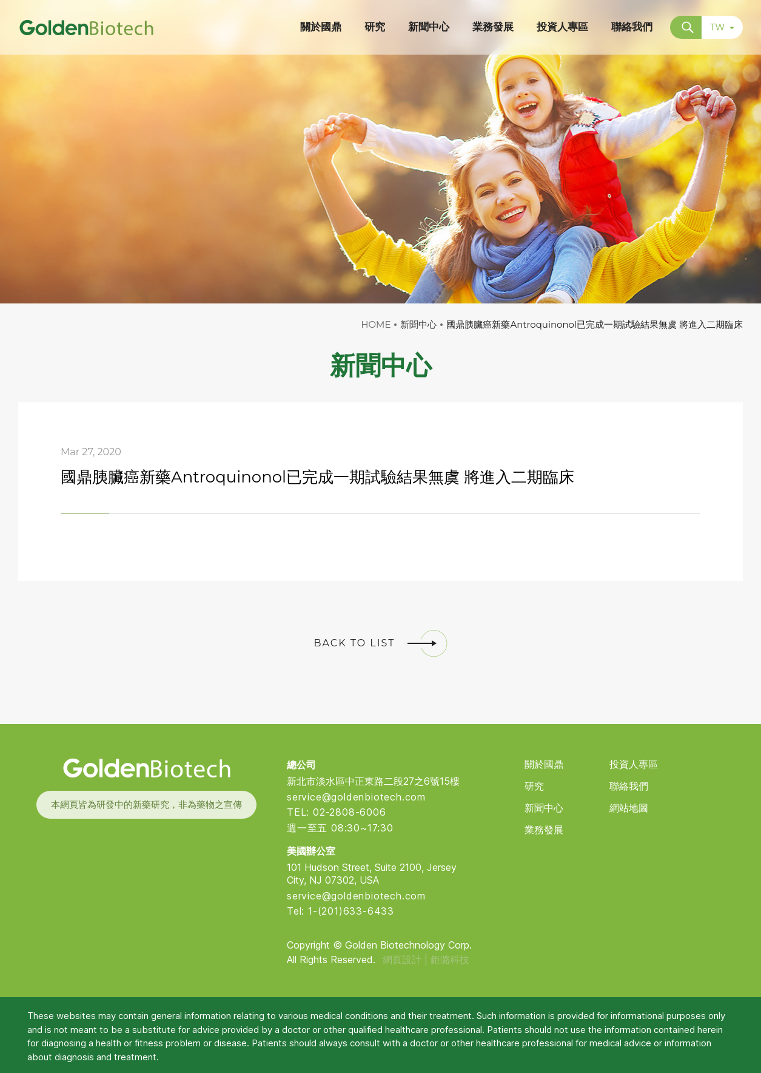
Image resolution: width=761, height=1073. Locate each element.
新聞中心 (544, 808)
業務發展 (544, 830)
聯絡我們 (628, 786)
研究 (534, 786)
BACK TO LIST (381, 643)
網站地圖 (628, 808)
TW (722, 27)
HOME (376, 324)
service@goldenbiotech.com (356, 797)
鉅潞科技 (450, 959)
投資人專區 (633, 764)
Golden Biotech (146, 768)
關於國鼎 (544, 764)
